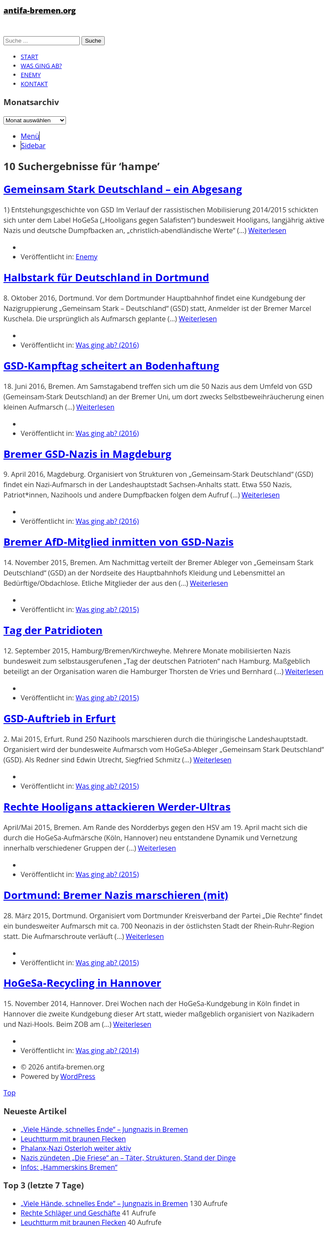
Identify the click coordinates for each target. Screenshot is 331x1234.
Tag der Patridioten (53, 630)
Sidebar (33, 145)
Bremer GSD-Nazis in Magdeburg (87, 454)
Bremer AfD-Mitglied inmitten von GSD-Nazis (118, 542)
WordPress (77, 1076)
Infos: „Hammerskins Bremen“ (69, 1167)
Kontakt (34, 84)
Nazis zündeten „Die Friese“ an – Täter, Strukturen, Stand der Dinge (128, 1158)
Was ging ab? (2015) (107, 609)
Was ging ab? (41, 66)
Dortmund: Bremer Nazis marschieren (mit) (115, 895)
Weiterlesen (267, 230)
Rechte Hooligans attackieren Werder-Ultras (117, 806)
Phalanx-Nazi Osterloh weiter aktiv (76, 1148)
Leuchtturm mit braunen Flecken (73, 1139)
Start (29, 57)
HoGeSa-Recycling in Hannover (82, 983)
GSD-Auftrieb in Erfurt (59, 718)
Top (9, 1092)
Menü (30, 136)
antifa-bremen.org (39, 10)
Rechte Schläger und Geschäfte (70, 1213)
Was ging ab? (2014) (107, 1050)
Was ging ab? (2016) (107, 345)
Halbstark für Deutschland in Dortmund (106, 277)
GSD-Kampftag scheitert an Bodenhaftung (111, 365)
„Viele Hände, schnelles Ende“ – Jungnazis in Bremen (104, 1129)
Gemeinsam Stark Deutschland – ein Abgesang (122, 189)
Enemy (31, 75)
